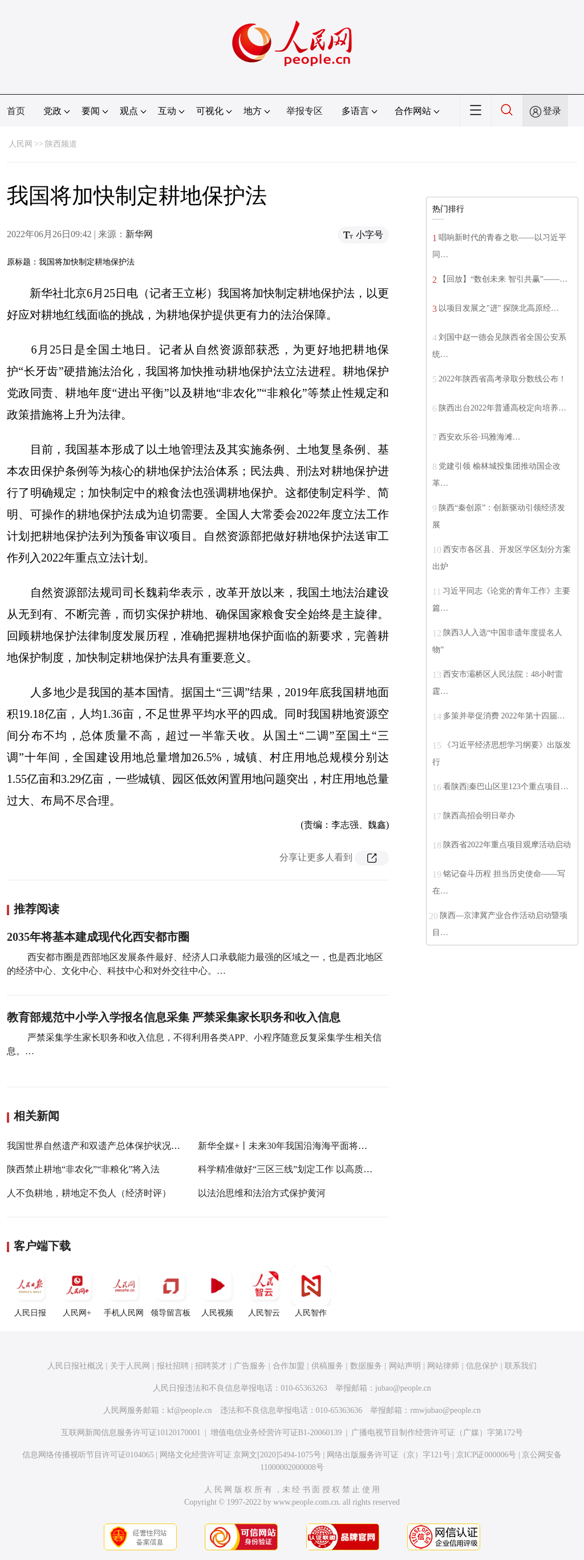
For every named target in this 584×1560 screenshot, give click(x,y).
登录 (552, 111)
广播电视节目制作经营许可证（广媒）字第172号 (437, 1432)
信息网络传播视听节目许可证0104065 (88, 1455)
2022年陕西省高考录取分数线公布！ (502, 379)
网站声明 (405, 1366)
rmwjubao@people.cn (445, 1410)
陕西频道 (61, 144)
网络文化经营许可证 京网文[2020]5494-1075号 (241, 1455)
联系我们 (521, 1366)
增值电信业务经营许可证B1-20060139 (276, 1432)
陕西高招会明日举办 (479, 815)
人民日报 (30, 1291)
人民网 (21, 144)
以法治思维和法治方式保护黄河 (262, 1193)
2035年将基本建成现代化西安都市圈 (98, 937)
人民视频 (217, 1291)
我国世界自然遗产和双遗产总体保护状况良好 (98, 1146)
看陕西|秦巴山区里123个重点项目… (506, 786)
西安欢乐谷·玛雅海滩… (480, 437)
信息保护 (482, 1366)
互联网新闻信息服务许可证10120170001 (131, 1432)
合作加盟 (289, 1366)
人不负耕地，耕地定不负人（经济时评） (89, 1193)
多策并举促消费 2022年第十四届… (504, 716)
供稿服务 (327, 1366)
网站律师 (443, 1366)
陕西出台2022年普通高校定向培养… (502, 408)
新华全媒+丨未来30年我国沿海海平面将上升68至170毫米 (312, 1146)
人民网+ (77, 1291)
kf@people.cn (189, 1410)
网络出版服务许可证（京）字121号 (389, 1455)
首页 (16, 111)
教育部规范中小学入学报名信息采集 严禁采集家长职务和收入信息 (173, 1017)
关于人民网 (130, 1366)
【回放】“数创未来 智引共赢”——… (503, 279)
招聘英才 (211, 1366)
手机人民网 (124, 1291)
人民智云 (264, 1291)
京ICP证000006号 (486, 1455)
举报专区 (304, 111)
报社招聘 (173, 1366)
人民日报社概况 (75, 1366)
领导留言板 (170, 1291)
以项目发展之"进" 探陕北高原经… (499, 308)
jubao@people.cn (403, 1388)
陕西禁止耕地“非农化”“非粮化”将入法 (83, 1169)
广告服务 (250, 1366)
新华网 (139, 234)
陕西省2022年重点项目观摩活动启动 (507, 844)
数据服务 (366, 1366)
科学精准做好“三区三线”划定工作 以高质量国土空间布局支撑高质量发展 (344, 1169)
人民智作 (311, 1291)
